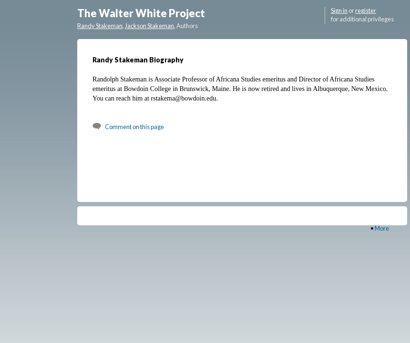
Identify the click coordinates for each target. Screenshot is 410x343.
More (382, 228)
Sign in (339, 10)
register (365, 10)
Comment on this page (134, 127)
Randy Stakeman (100, 26)
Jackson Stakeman (149, 26)
